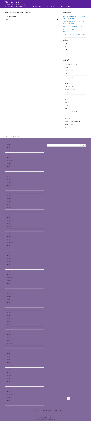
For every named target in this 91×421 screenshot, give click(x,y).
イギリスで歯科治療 (69, 77)
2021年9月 (9, 248)
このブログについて (69, 43)
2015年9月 (9, 400)
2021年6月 (9, 258)
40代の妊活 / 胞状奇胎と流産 (31, 6)
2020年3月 (9, 302)
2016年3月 (9, 388)
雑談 (66, 127)
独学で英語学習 (68, 102)
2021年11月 (9, 242)
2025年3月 (9, 179)
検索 (48, 142)
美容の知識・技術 (68, 118)
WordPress (53, 419)
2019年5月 (9, 331)
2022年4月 (9, 236)
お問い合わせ (67, 49)
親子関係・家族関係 (18, 6)
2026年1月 (9, 154)
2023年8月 (9, 204)
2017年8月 (9, 369)
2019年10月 (9, 318)
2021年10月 (9, 245)
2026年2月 (9, 150)
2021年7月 (9, 255)
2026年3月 (9, 147)
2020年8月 (9, 286)
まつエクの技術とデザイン (70, 86)
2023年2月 (9, 211)
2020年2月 (9, 305)
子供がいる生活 (54, 6)
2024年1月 (9, 195)
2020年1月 (9, 309)
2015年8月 (9, 403)
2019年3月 (9, 334)
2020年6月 (9, 293)
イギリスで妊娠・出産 (69, 73)
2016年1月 (9, 391)
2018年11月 (9, 347)
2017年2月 (9, 378)
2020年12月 (9, 274)
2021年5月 (9, 261)
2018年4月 (9, 356)
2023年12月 (9, 198)
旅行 (66, 99)
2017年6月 (9, 372)
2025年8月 (9, 166)
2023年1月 (9, 214)
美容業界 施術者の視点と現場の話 (72, 121)
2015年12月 (9, 394)
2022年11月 (9, 217)
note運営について (63, 6)
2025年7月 (9, 169)
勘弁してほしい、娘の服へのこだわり (72, 26)
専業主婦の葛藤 (68, 96)
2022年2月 (9, 239)
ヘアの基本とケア (68, 83)
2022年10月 (9, 220)
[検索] (69, 6)
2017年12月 (9, 365)
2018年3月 (9, 359)
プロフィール (67, 46)
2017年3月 (9, 375)
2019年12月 (9, 312)
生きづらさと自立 (9, 6)
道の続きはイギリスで (14, 2)
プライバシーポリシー (69, 53)
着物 (66, 108)
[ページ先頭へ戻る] (68, 398)
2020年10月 (9, 280)
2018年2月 (9, 362)
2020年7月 (9, 290)
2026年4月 (9, 144)
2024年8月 (9, 188)
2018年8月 (9, 350)
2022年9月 (9, 223)
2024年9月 (9, 185)
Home (6, 136)
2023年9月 (9, 201)
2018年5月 (9, 353)
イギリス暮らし (68, 80)
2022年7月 (9, 226)
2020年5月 (9, 296)
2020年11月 (9, 277)
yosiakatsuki (45, 419)
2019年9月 (9, 321)
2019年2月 (9, 337)
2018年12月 (9, 343)
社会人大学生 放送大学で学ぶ (71, 111)
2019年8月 (9, 324)
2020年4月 (9, 299)
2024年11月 (9, 182)
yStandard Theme (39, 419)
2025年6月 (9, 173)
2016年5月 (9, 384)
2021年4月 (9, 264)
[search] (57, 20)
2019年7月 (9, 328)
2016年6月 (9, 381)
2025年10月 (9, 160)
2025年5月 (9, 176)
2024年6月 (9, 192)
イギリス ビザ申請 (69, 70)
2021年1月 (9, 271)
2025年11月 (9, 157)
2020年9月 (9, 283)
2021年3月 (9, 267)
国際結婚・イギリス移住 (44, 6)
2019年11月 (9, 315)
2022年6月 (9, 230)
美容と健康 (67, 115)
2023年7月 (9, 207)
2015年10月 (9, 397)
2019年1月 (9, 340)
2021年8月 (9, 252)
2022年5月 (9, 233)
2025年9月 (9, 163)
